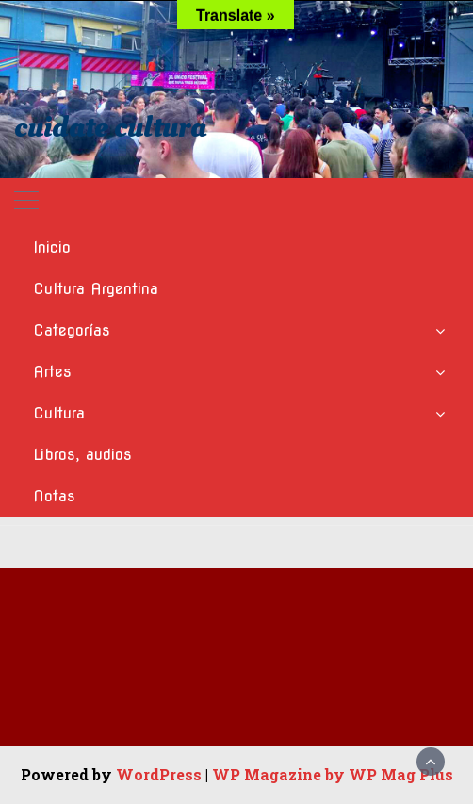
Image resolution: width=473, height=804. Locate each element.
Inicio (52, 247)
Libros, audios (82, 455)
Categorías (71, 330)
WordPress (159, 774)
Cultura (59, 413)
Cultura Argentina (95, 289)
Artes (52, 372)
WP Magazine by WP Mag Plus (332, 774)
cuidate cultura (110, 127)
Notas (54, 496)
